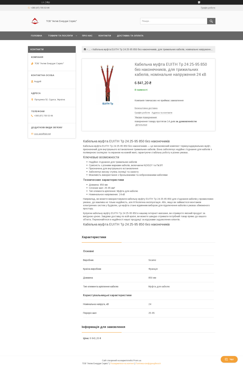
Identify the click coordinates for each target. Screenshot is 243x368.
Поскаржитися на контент (122, 363)
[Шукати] (211, 21)
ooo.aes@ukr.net (42, 134)
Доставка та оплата (130, 35)
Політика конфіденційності (148, 363)
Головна (36, 35)
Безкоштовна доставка (146, 108)
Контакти (104, 35)
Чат (229, 359)
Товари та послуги (60, 35)
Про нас (87, 35)
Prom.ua (137, 360)
